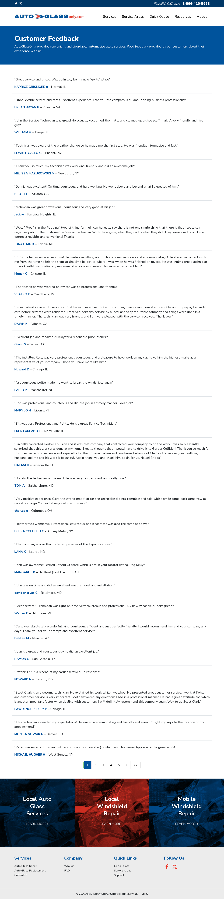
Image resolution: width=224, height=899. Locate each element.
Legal (145, 893)
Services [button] (109, 16)
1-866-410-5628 (196, 3)
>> (136, 765)
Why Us (69, 866)
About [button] (202, 16)
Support (119, 875)
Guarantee (20, 875)
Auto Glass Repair (25, 866)
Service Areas (133, 16)
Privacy (134, 893)
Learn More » (37, 824)
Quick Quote (159, 16)
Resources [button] (183, 16)
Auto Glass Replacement (30, 871)
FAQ (67, 871)
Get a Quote (122, 866)
